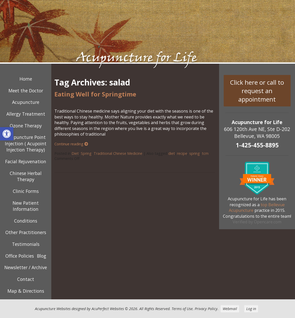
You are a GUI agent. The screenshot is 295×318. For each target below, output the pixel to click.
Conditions (25, 221)
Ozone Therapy (26, 126)
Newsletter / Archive (25, 267)
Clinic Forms (26, 191)
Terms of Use (182, 308)
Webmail (230, 308)
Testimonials (26, 244)
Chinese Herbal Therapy (26, 176)
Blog (41, 256)
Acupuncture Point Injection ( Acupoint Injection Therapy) (25, 143)
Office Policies (19, 256)
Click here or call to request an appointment (257, 90)
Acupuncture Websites (53, 308)
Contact (25, 279)
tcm (205, 153)
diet (171, 153)
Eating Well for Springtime (95, 94)
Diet (75, 153)
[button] (6, 133)
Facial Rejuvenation (25, 161)
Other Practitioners (25, 232)
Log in (251, 308)
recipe (182, 153)
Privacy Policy (206, 308)
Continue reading (71, 143)
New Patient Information (26, 206)
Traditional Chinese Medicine (118, 153)
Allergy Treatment (25, 114)
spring (194, 153)
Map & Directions (25, 291)
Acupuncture (25, 102)
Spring (86, 153)
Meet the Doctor (25, 90)
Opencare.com (267, 222)
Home (25, 79)
